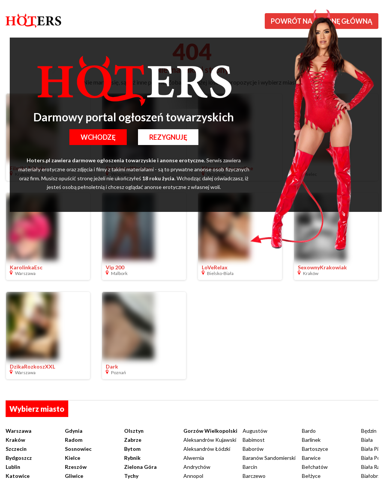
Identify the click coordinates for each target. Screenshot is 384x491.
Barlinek (311, 440)
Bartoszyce (315, 449)
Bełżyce (311, 476)
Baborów (253, 449)
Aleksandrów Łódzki (206, 449)
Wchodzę (98, 137)
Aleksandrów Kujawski (209, 440)
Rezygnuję (168, 137)
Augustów (255, 431)
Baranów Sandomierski (269, 458)
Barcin (250, 467)
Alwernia (193, 458)
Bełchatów (315, 467)
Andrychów (196, 467)
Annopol (193, 476)
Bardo (309, 431)
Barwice (311, 458)
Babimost (254, 440)
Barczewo (254, 476)
